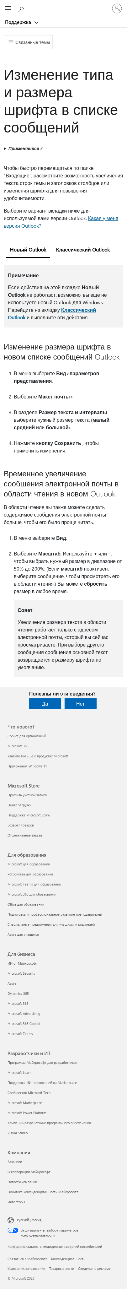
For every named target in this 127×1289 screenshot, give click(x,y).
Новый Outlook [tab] (28, 249)
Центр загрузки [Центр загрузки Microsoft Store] (19, 805)
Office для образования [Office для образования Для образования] (26, 904)
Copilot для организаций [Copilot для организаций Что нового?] (27, 736)
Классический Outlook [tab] (83, 249)
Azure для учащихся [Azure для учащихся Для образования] (23, 934)
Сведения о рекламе (94, 1268)
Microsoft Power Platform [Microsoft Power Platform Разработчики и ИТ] (27, 1112)
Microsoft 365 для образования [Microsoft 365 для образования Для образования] (32, 894)
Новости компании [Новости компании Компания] (22, 1181)
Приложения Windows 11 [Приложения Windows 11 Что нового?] (27, 766)
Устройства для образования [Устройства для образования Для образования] (30, 874)
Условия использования (26, 1268)
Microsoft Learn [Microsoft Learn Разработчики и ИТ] (19, 1072)
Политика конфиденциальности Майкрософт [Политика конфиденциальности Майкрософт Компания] (43, 1191)
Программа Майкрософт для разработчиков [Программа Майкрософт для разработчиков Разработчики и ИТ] (42, 1062)
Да (45, 703)
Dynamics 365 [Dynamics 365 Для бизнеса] (18, 993)
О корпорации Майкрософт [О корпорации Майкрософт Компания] (29, 1171)
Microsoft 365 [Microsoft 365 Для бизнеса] (18, 1003)
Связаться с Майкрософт (27, 1258)
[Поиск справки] (22, 8)
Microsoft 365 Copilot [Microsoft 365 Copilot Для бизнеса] (24, 1023)
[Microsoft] (63, 4)
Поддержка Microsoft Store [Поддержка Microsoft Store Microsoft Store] (29, 815)
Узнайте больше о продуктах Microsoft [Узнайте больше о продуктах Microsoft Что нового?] (38, 756)
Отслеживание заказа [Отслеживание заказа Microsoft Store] (25, 835)
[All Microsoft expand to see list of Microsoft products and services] (7, 8)
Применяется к (25, 148)
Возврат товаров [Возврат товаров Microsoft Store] (21, 825)
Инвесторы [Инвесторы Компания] (16, 1202)
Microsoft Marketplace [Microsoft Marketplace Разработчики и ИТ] (25, 1102)
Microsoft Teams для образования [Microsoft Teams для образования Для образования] (34, 884)
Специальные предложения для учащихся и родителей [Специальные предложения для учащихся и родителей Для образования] (51, 924)
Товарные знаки (61, 1268)
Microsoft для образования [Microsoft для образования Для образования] (29, 864)
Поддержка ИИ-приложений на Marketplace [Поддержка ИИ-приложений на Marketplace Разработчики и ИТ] (42, 1082)
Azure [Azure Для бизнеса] (12, 983)
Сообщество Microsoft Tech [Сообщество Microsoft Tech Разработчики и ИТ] (29, 1092)
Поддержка (18, 22)
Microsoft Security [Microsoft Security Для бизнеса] (21, 973)
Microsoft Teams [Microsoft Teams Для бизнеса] (20, 1033)
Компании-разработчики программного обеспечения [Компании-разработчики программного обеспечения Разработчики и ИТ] (49, 1122)
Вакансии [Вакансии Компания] (15, 1161)
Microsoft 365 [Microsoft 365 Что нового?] (18, 746)
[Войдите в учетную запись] (116, 8)
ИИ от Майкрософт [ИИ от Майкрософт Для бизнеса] (23, 963)
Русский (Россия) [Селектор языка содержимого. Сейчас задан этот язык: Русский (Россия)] (29, 1219)
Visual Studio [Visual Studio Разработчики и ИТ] (18, 1132)
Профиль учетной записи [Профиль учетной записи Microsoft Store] (27, 795)
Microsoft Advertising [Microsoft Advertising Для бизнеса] (24, 1013)
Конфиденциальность (68, 1258)
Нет (80, 703)
